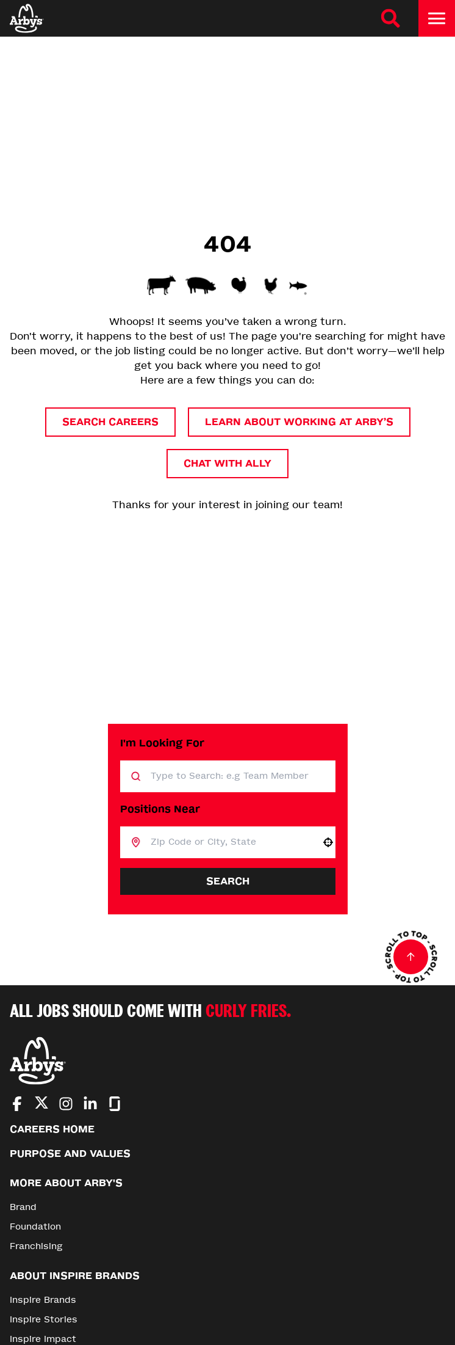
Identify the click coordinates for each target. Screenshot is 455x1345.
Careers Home (52, 1129)
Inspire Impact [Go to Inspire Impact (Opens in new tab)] (43, 1339)
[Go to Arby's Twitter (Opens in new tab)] (41, 1104)
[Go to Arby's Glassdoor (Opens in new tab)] (114, 1103)
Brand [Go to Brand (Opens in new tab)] (23, 1207)
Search (227, 881)
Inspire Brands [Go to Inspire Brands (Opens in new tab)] (43, 1300)
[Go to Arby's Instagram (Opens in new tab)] (66, 1103)
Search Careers (110, 422)
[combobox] (230, 842)
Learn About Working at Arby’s (299, 422)
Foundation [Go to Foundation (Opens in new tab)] (35, 1227)
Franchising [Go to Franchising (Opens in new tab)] (36, 1246)
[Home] (27, 18)
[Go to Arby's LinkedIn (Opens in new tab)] (90, 1103)
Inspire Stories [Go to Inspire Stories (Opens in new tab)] (43, 1319)
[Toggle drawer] (436, 18)
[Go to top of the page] (411, 957)
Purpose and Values (70, 1153)
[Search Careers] (390, 18)
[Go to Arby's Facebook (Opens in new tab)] (17, 1103)
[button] (328, 842)
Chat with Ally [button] (227, 463)
